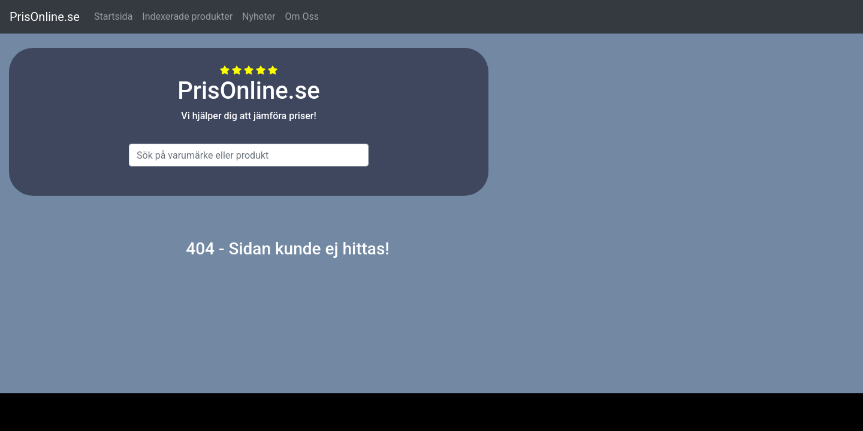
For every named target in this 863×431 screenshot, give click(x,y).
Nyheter (258, 16)
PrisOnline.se (45, 17)
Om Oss (302, 16)
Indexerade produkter (187, 16)
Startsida (113, 16)
